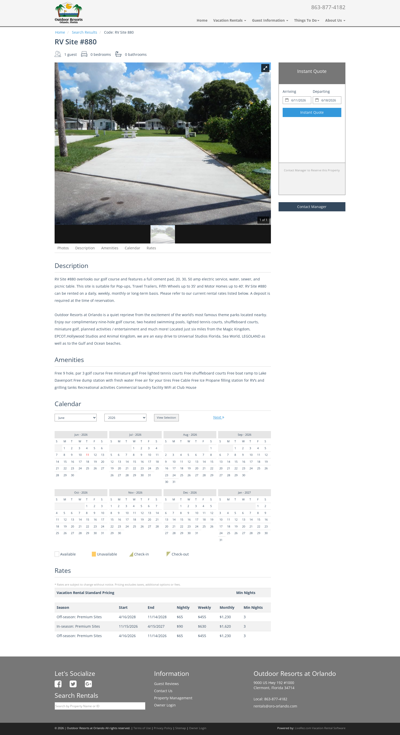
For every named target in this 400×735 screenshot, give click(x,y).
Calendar (132, 248)
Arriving (289, 91)
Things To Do (306, 20)
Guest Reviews (166, 683)
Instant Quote (312, 112)
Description (85, 248)
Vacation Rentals (229, 20)
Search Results (84, 32)
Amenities (109, 248)
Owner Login (165, 705)
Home (202, 20)
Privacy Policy (163, 728)
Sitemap (180, 728)
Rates (151, 248)
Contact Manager (312, 206)
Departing (321, 91)
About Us (335, 20)
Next (218, 417)
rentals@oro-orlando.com (275, 706)
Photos (63, 248)
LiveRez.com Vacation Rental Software (320, 728)
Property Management (173, 697)
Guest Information (270, 20)
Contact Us (163, 690)
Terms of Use (142, 728)
